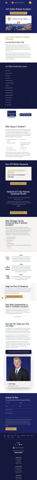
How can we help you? (9, 413)
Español (28, 435)
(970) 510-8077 (18, 453)
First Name (7, 402)
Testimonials (23, 435)
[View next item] (19, 120)
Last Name (21, 402)
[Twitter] (17, 444)
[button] (5, 298)
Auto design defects (23, 149)
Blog (15, 435)
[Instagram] (21, 444)
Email (20, 406)
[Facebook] (15, 444)
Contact (31, 435)
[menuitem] (18, 71)
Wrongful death (9, 248)
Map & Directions (18, 463)
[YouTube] (19, 444)
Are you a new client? (9, 409)
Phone (7, 406)
